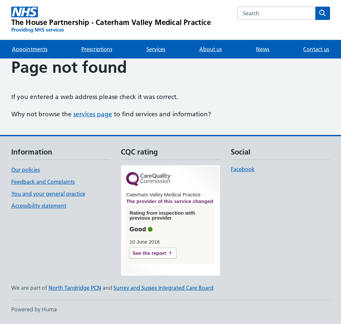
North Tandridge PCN (74, 287)
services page (92, 114)
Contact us (316, 49)
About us (210, 49)
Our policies (25, 169)
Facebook (243, 169)
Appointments (29, 49)
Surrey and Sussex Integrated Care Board (163, 287)
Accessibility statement (38, 205)
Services (155, 49)
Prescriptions (96, 49)
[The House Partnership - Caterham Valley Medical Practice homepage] (111, 20)
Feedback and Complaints (43, 181)
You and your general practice (48, 193)
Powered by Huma (34, 309)
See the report (149, 253)
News (262, 49)
